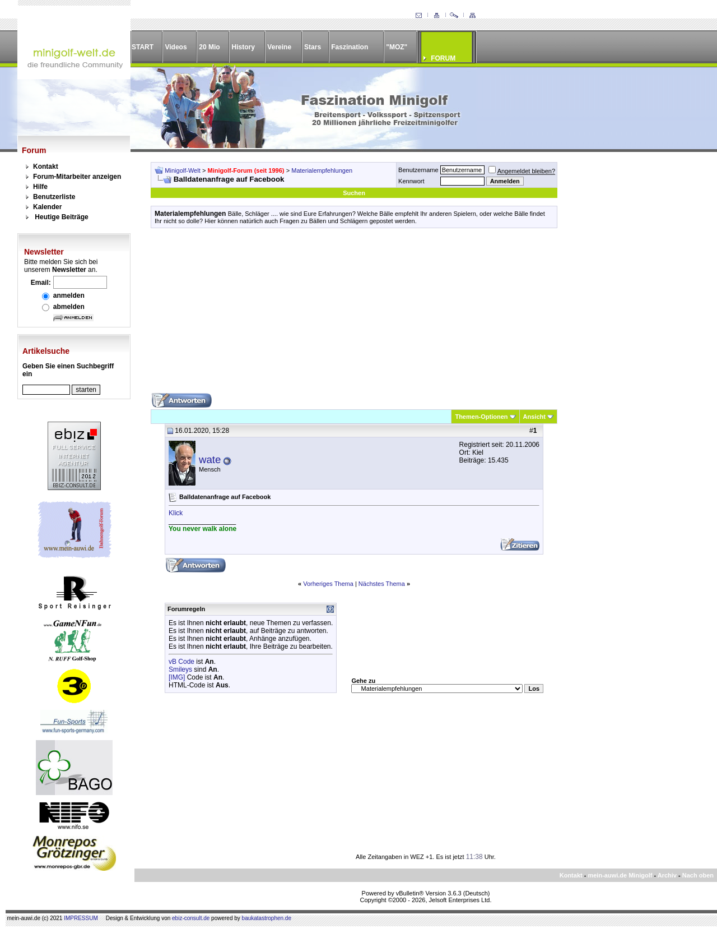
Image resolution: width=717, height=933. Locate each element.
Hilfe (40, 187)
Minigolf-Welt (182, 170)
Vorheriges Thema (328, 583)
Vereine (279, 47)
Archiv (667, 875)
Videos (176, 47)
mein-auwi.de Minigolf (620, 875)
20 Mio (209, 47)
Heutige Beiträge (61, 217)
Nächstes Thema (381, 583)
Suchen (354, 193)
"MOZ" (396, 47)
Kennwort (411, 181)
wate (210, 459)
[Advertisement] (354, 314)
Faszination (349, 47)
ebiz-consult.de (190, 918)
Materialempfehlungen (321, 170)
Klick (176, 513)
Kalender (47, 207)
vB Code (181, 662)
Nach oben (698, 875)
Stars (312, 47)
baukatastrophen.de (266, 918)
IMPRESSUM (81, 918)
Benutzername (418, 170)
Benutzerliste (54, 197)
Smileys (180, 669)
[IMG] (177, 677)
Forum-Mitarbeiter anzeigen (77, 177)
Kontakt (45, 166)
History (243, 47)
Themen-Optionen (481, 416)
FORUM (443, 58)
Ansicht (534, 416)
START (142, 47)
